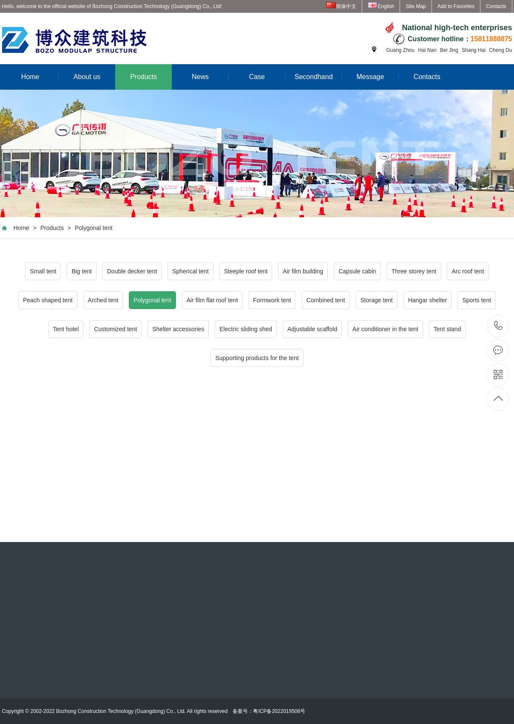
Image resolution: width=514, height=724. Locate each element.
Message (377, 76)
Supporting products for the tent (256, 358)
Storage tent (376, 300)
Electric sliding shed (245, 329)
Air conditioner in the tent (385, 329)
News (210, 76)
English (381, 6)
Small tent (43, 271)
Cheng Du (500, 50)
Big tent (81, 271)
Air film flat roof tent (212, 300)
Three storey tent (414, 271)
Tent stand (447, 329)
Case (267, 76)
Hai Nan (427, 50)
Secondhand (318, 76)
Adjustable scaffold (312, 329)
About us (94, 76)
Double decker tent (132, 271)
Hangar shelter (427, 300)
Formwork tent (272, 300)
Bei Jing (449, 50)
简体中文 (341, 6)
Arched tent (103, 300)
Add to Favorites (455, 6)
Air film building (303, 271)
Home (40, 76)
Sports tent (476, 300)
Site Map (416, 6)
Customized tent (115, 329)
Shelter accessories (178, 329)
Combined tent (326, 300)
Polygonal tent (94, 227)
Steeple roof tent (246, 271)
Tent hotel (66, 329)
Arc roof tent (468, 271)
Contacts (496, 6)
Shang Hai (474, 50)
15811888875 (498, 326)
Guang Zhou (400, 50)
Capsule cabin (357, 271)
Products (143, 76)
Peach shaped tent (48, 300)
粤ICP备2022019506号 (279, 711)
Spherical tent (190, 271)
